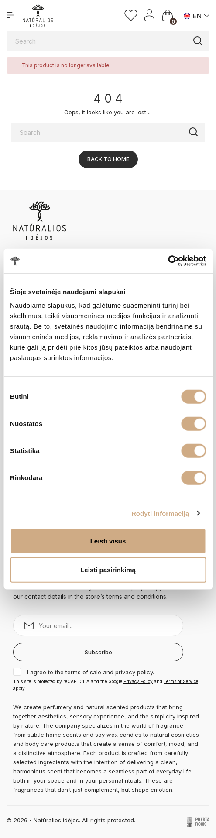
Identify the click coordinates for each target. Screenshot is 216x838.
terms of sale (83, 672)
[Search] (108, 41)
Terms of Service (181, 681)
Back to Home (108, 159)
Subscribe (98, 652)
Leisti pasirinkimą (108, 569)
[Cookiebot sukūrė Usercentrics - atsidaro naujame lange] (168, 261)
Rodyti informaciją (160, 513)
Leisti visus (108, 541)
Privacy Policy (138, 681)
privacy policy (134, 672)
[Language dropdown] (196, 16)
